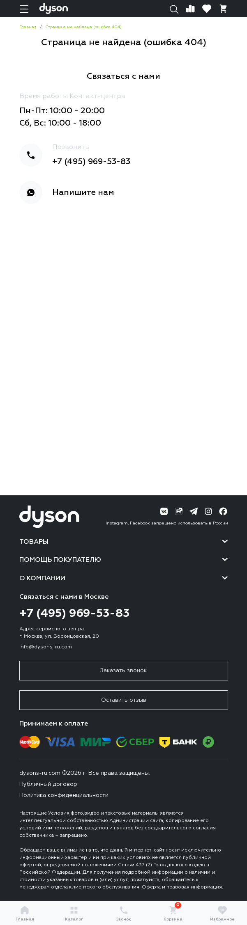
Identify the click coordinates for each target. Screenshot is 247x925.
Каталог (74, 913)
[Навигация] (24, 8)
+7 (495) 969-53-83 (91, 162)
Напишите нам (83, 192)
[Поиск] (174, 8)
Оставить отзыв (123, 700)
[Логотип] (53, 8)
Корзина (173, 913)
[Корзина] (223, 9)
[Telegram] (194, 511)
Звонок (123, 913)
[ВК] (164, 511)
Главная (25, 913)
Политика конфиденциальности (63, 795)
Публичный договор (48, 784)
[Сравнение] (190, 9)
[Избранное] (207, 9)
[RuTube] (179, 511)
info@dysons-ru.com (45, 647)
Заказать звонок (123, 670)
